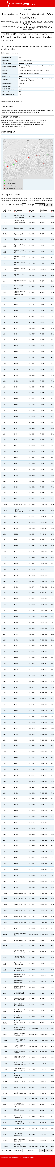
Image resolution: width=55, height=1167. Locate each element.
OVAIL (5, 1022)
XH (33, 26)
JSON (20, 126)
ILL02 (4, 257)
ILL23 (4, 975)
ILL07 (4, 263)
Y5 (49, 26)
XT (40, 26)
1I (17, 21)
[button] (2, 4)
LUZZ (4, 1099)
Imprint (32, 1157)
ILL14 (4, 969)
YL (43, 26)
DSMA (5, 1128)
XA (30, 26)
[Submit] (42, 204)
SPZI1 (4, 1075)
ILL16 (4, 987)
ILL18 (4, 999)
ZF (25, 28)
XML (24, 126)
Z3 (52, 26)
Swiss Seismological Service (13, 1157)
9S (38, 21)
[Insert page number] (24, 204)
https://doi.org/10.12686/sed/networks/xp (30, 124)
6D (27, 26)
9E (34, 21)
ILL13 (4, 1010)
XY (52, 21)
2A (18, 26)
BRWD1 (5, 1146)
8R (29, 21)
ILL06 (4, 269)
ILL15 (4, 963)
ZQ (31, 28)
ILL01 (4, 245)
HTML (16, 126)
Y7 (24, 23)
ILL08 (4, 275)
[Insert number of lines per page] (37, 204)
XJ (49, 21)
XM (37, 26)
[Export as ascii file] (51, 204)
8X (32, 21)
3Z (21, 26)
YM (46, 26)
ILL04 (4, 281)
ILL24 (4, 981)
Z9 (23, 28)
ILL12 (4, 1005)
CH (14, 21)
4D (20, 21)
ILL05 (4, 251)
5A (23, 21)
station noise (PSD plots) (11, 101)
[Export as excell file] (47, 204)
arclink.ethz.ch (41, 110)
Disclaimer (26, 1157)
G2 (44, 21)
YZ (27, 23)
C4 (40, 21)
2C (24, 26)
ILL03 (4, 240)
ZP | (28, 28)
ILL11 (4, 1016)
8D (26, 21)
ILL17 (4, 993)
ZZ (30, 23)
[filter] (5, 211)
